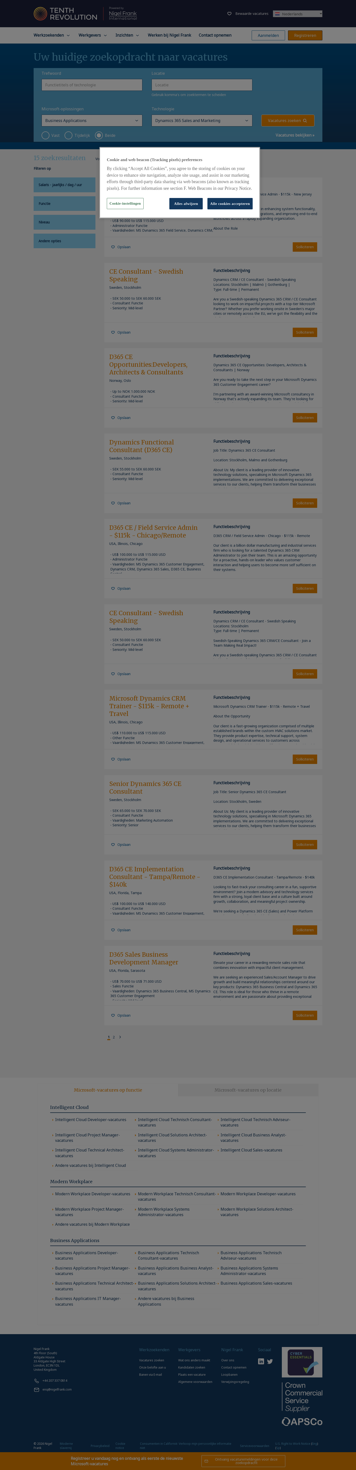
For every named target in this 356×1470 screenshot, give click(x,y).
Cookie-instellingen (125, 203)
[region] (179, 182)
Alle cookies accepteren (230, 204)
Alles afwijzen (186, 204)
